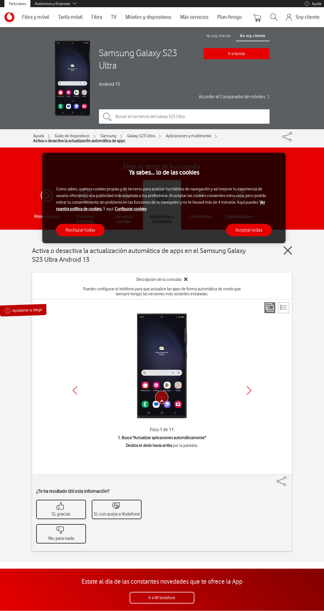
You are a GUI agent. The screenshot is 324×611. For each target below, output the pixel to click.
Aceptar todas (249, 230)
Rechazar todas (80, 230)
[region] (164, 198)
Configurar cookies (131, 208)
